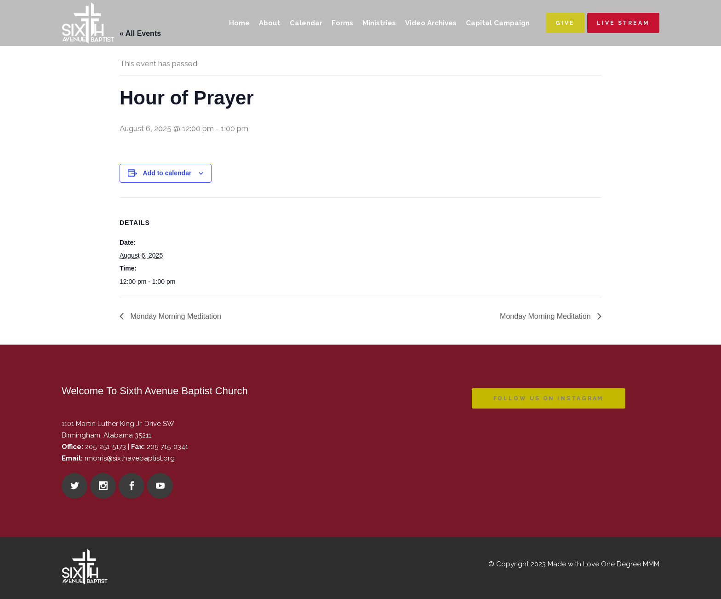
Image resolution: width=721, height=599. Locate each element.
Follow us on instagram (548, 398)
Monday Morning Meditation (174, 316)
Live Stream (623, 23)
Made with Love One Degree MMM (603, 564)
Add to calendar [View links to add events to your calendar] (167, 173)
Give (565, 23)
